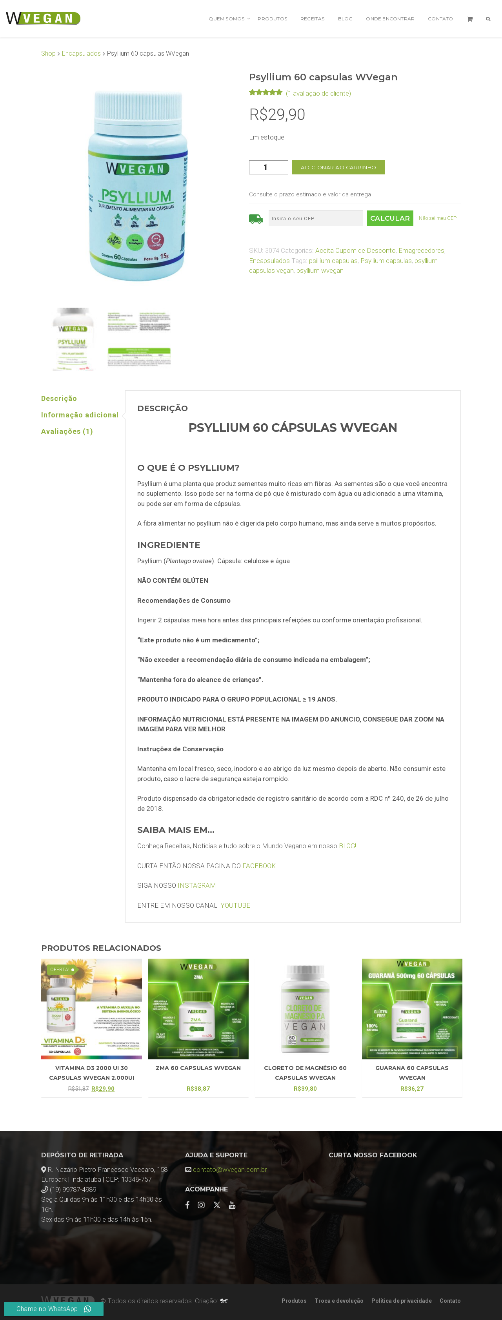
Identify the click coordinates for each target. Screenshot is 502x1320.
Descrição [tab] (59, 398)
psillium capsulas (333, 261)
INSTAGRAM (197, 885)
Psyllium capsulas (386, 261)
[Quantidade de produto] (268, 167)
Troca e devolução (339, 1301)
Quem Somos (226, 19)
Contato (440, 19)
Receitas (312, 19)
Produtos (272, 19)
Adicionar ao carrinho (338, 167)
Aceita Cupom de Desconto (355, 250)
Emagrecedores (421, 250)
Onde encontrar (390, 19)
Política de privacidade (401, 1301)
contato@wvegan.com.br (230, 1169)
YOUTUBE (235, 905)
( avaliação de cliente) (318, 93)
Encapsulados (81, 53)
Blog (345, 19)
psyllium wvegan (320, 270)
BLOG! (347, 846)
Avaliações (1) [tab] (67, 431)
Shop (48, 53)
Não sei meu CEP (438, 218)
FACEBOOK (259, 866)
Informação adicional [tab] (80, 415)
